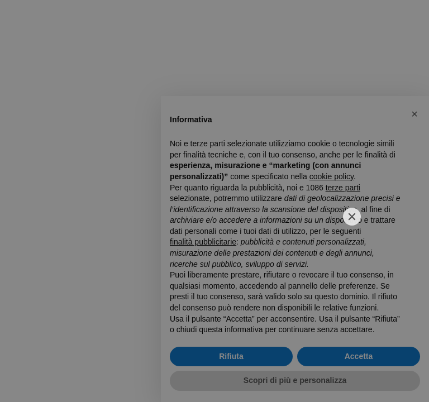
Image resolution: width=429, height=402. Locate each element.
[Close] (352, 217)
